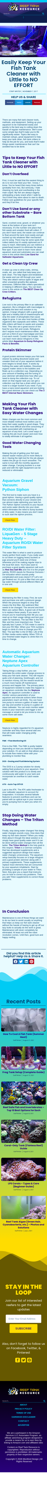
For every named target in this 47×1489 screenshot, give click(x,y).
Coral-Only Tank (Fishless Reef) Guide (23, 1147)
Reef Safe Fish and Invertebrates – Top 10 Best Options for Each (23, 1109)
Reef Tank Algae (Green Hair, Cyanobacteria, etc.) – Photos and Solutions (23, 1224)
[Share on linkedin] (27, 102)
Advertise (23, 1425)
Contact (23, 1420)
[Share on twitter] (19, 102)
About (23, 1404)
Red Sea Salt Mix (13, 570)
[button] (23, 17)
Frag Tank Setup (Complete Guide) (23, 1072)
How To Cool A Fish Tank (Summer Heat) (23, 1035)
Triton (17, 848)
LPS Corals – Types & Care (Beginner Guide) (23, 1185)
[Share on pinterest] (37, 102)
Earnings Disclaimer (23, 1416)
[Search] (43, 13)
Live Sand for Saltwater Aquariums (20, 255)
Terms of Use (23, 1412)
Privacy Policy (23, 1408)
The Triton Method (18, 845)
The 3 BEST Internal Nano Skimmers (23, 391)
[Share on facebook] (10, 102)
